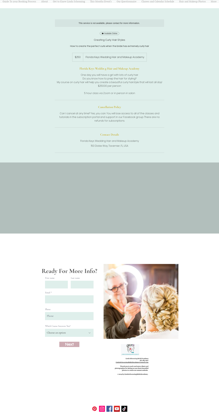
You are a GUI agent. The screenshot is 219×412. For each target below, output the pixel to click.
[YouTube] (117, 409)
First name (50, 278)
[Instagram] (102, 409)
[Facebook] (109, 409)
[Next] (69, 344)
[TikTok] (124, 409)
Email (47, 293)
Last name (75, 278)
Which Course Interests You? (57, 326)
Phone (48, 309)
